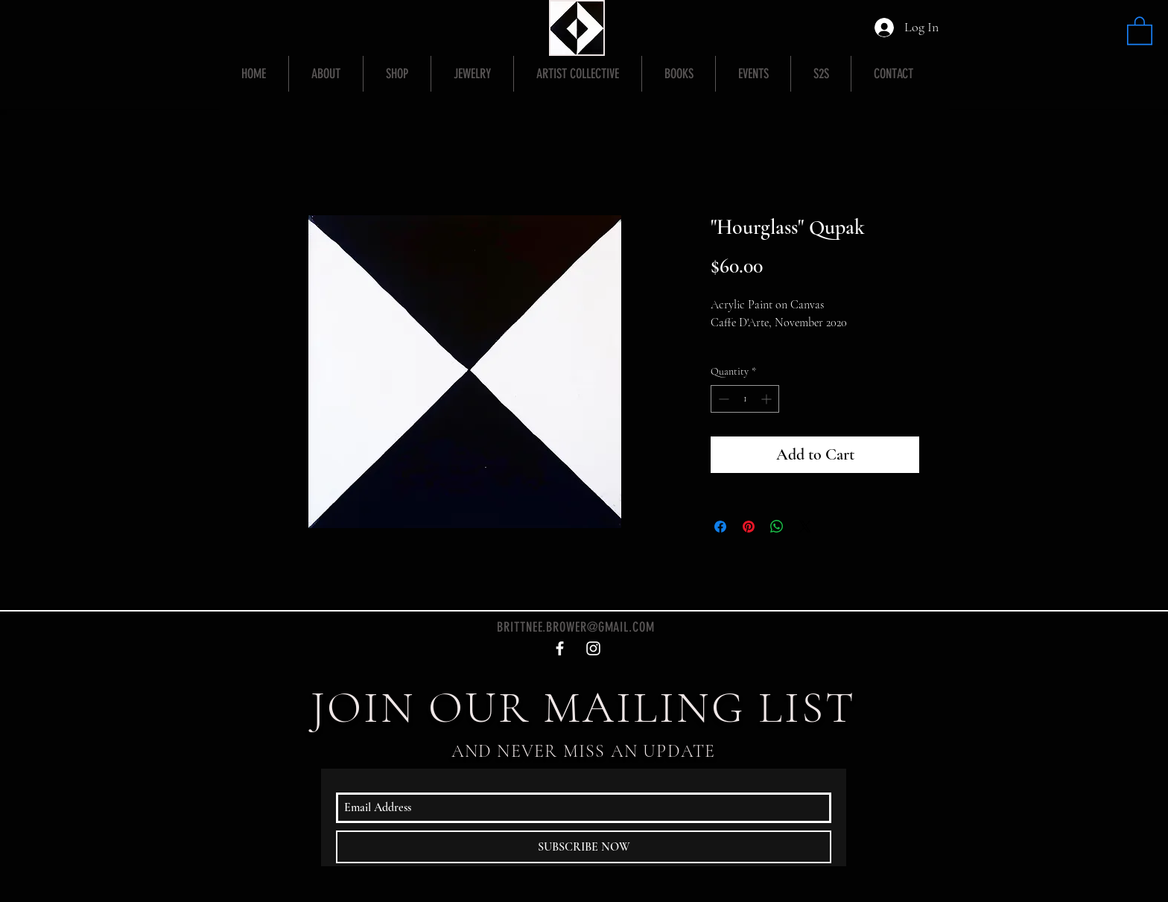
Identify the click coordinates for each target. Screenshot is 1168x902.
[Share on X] (805, 527)
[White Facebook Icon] (559, 648)
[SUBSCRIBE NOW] (583, 846)
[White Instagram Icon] (593, 648)
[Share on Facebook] (720, 527)
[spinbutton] (744, 399)
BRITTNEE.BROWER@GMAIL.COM (576, 627)
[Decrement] (722, 399)
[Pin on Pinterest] (749, 527)
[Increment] (767, 399)
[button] (1139, 30)
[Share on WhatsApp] (777, 527)
